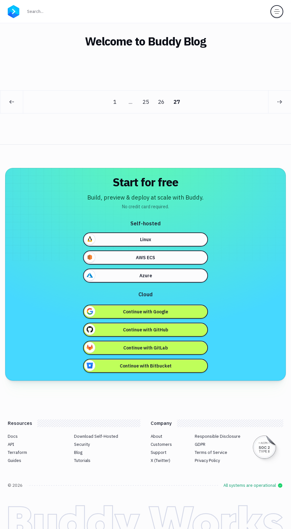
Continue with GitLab (126, 347)
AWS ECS (120, 257)
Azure (118, 275)
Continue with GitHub (126, 329)
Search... (49, 10)
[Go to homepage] (13, 11)
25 (146, 101)
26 (161, 101)
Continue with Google (126, 311)
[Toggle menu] (276, 11)
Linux (118, 239)
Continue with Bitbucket (128, 365)
